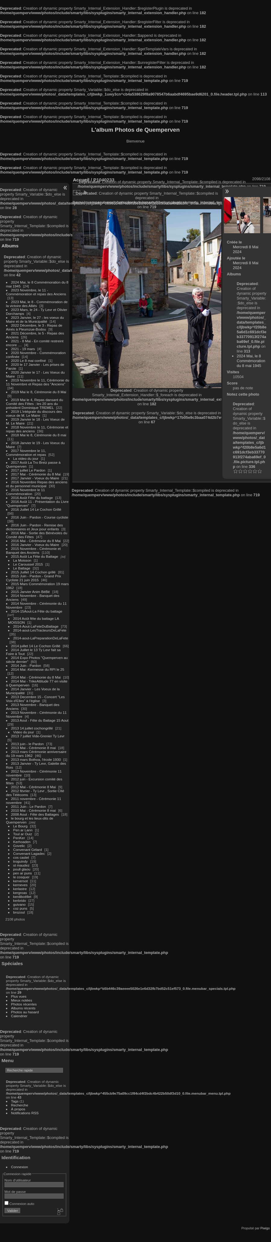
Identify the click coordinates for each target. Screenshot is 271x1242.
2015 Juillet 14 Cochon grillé (33, 572)
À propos (18, 1109)
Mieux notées (21, 1000)
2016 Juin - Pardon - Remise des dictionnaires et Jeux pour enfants (34, 527)
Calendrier (19, 1016)
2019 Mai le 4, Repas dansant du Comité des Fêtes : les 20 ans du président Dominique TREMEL (34, 403)
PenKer (19, 838)
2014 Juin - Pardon (26, 665)
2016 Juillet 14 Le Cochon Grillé (36, 509)
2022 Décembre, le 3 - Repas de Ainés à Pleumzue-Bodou (34, 327)
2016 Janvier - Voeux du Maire (35, 545)
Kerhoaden (22, 842)
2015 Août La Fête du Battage (34, 556)
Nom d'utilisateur (18, 1180)
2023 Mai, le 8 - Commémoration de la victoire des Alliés (37, 304)
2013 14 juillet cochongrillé (32, 728)
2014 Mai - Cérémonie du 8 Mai (36, 677)
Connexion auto (19, 1204)
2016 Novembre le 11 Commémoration (25, 492)
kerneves (20, 885)
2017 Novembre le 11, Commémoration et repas (26, 452)
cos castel (21, 857)
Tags (15, 1101)
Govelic (19, 846)
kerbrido (19, 900)
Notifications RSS (25, 1113)
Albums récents (23, 1008)
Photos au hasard (25, 1012)
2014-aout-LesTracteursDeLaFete (40, 630)
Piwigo (265, 1228)
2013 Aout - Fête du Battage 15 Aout (39, 720)
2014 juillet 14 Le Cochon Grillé (36, 646)
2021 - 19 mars (23, 349)
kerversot (20, 881)
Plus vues (19, 996)
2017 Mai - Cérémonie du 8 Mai (36, 474)
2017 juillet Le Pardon (28, 470)
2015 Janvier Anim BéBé (30, 592)
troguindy (20, 861)
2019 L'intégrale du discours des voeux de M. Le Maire (34, 413)
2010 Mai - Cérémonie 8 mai (33, 810)
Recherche (19, 1105)
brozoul (19, 912)
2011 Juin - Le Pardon (28, 806)
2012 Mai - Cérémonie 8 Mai (33, 787)
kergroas (20, 893)
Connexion (19, 1167)
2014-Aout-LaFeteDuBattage (35, 626)
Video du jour (23, 732)
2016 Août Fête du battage (32, 498)
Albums (10, 245)
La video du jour (26, 458)
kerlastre (20, 889)
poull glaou (21, 869)
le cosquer (21, 877)
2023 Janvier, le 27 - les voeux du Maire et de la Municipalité (35, 319)
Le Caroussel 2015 (28, 564)
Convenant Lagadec (29, 853)
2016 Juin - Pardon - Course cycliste (39, 517)
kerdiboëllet (22, 897)
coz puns (20, 908)
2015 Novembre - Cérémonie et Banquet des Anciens (33, 550)
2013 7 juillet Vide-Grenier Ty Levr (38, 736)
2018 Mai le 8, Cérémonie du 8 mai (38, 435)
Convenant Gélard (27, 850)
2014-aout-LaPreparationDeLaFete (40, 638)
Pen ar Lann (23, 830)
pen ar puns (22, 873)
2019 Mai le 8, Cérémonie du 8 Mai (38, 392)
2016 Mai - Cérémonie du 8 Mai (36, 541)
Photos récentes (24, 1004)
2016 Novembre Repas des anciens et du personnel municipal (37, 484)
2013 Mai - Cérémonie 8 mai (33, 748)
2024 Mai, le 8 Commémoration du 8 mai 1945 (251, 361)
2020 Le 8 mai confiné (28, 360)
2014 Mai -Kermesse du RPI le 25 (38, 669)
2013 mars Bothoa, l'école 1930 (36, 759)
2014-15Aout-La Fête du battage (36, 611)
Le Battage (21, 568)
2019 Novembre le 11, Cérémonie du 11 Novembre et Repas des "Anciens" (37, 382)
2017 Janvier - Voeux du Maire (35, 478)
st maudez (21, 865)
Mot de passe (15, 1191)
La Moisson (22, 560)
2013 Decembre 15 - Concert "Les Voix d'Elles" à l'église (35, 699)
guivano (19, 904)
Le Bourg (20, 826)
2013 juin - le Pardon (27, 744)
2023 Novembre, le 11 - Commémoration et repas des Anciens (36, 292)
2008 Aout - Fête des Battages (35, 814)
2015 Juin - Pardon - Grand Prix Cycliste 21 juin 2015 (33, 578)
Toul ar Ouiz (22, 834)
